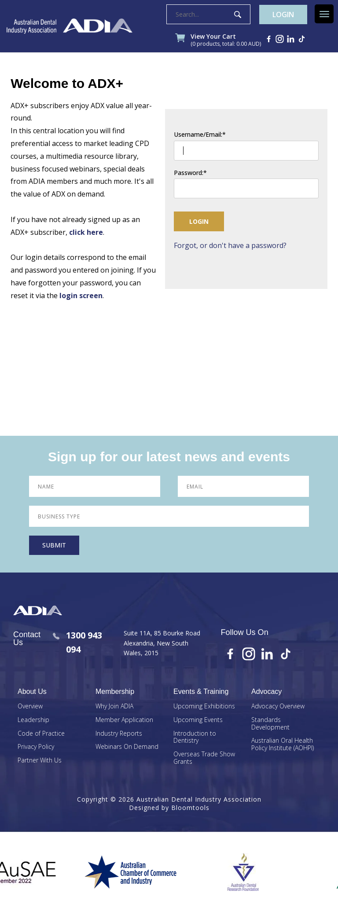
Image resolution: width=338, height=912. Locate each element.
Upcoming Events (198, 720)
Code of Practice (41, 733)
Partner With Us (40, 760)
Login (283, 14)
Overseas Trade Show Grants (204, 758)
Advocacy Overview (278, 706)
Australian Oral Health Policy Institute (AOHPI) (282, 744)
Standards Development (270, 723)
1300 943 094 (77, 642)
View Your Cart (226, 40)
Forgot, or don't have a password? (230, 245)
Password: (188, 173)
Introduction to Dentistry (194, 737)
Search (237, 14)
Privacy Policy (36, 747)
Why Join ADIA (114, 706)
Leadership (33, 720)
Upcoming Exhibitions (204, 706)
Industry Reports (119, 733)
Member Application (124, 720)
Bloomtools (190, 807)
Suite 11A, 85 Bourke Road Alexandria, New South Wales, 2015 (162, 643)
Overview (30, 706)
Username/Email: (198, 135)
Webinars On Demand (127, 747)
